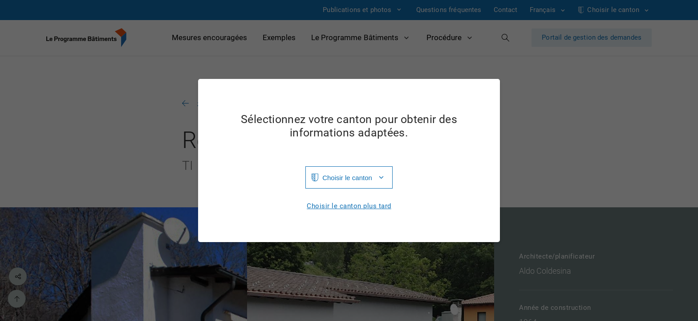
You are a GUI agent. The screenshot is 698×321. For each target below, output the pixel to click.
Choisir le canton (347, 177)
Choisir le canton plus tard (349, 206)
